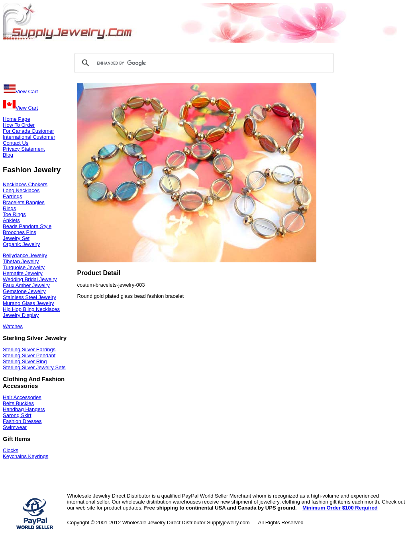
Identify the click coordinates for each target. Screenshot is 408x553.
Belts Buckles (18, 403)
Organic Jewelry (21, 244)
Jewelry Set (16, 238)
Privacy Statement (24, 149)
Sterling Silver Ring (25, 361)
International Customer (29, 137)
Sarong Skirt (17, 415)
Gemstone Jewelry (24, 291)
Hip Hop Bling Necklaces (31, 309)
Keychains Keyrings (25, 456)
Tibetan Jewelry (21, 261)
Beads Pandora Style (27, 226)
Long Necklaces (21, 190)
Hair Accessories (22, 397)
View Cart (20, 91)
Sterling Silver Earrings (29, 349)
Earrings (12, 196)
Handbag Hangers (24, 409)
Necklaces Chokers (25, 184)
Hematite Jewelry (23, 273)
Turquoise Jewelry (24, 267)
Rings (9, 208)
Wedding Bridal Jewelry (30, 279)
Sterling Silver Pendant (29, 355)
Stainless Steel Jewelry (29, 297)
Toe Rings (14, 214)
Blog (8, 155)
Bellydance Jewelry (25, 255)
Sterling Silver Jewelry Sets (34, 367)
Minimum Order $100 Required (340, 508)
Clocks (10, 450)
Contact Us (15, 143)
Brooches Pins (19, 232)
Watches (13, 326)
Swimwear (15, 427)
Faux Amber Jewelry (26, 285)
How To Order (19, 125)
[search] (203, 63)
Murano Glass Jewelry (28, 303)
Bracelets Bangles (24, 202)
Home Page (16, 119)
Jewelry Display (21, 315)
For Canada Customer (28, 131)
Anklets (11, 220)
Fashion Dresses (22, 421)
